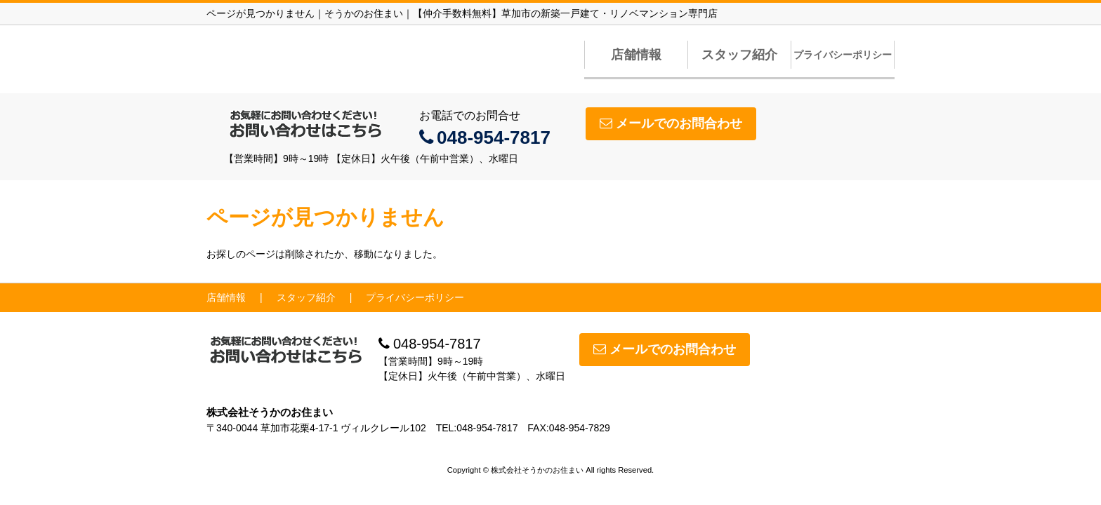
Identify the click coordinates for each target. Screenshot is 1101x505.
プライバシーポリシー (842, 54)
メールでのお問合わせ (671, 123)
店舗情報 (636, 55)
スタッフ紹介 (739, 55)
